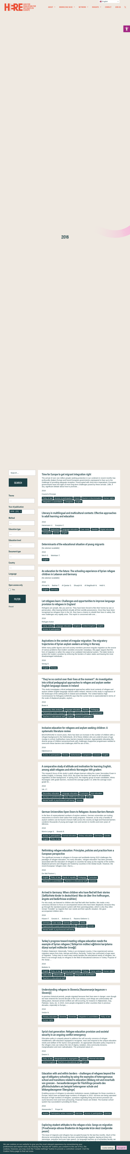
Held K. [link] (102, 161)
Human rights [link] (108, 73)
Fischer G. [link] (46, 856)
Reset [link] (11, 181)
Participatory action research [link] (54, 288)
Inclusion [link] (96, 330)
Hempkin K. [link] (46, 726)
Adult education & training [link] (103, 1037)
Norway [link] (54, 243)
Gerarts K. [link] (55, 494)
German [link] (66, 498)
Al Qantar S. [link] (66, 161)
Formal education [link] (69, 411)
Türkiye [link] (85, 546)
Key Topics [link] (71, 1128)
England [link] (77, 201)
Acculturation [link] (92, 860)
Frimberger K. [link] (47, 808)
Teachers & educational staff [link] (54, 292)
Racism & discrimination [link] (91, 73)
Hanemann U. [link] (47, 101)
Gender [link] (57, 108)
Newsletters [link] (15, 1116)
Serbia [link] (82, 498)
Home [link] (11, 1105)
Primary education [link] (50, 592)
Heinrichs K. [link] (81, 1033)
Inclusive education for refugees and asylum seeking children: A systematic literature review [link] (75, 304)
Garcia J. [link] (54, 942)
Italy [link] (99, 1079)
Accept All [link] (121, 1147)
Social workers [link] (48, 1037)
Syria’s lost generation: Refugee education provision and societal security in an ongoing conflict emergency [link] (75, 608)
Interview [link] (69, 550)
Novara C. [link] (46, 1075)
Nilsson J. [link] (46, 984)
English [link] (79, 77)
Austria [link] (45, 689)
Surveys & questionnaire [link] (52, 372)
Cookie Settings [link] (107, 1147)
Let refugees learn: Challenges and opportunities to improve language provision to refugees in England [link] (78, 177)
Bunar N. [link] (55, 984)
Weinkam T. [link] (55, 131)
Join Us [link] (118, 7)
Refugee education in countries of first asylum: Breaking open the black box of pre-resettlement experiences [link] (78, 877)
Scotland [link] (72, 815)
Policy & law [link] (47, 73)
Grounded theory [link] (81, 288)
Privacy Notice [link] (72, 1106)
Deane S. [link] (45, 630)
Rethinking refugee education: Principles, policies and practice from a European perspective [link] (78, 427)
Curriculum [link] (84, 369)
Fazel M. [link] (45, 942)
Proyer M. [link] (59, 685)
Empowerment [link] (96, 288)
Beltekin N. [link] (46, 542)
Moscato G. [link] (65, 1075)
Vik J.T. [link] (44, 365)
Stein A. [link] (63, 942)
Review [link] (85, 285)
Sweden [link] (95, 105)
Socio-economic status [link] (52, 1082)
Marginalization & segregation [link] (66, 634)
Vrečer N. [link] (45, 588)
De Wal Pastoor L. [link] (49, 449)
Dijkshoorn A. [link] (47, 326)
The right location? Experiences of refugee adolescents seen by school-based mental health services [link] (78, 918)
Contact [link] (108, 7)
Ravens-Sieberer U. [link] (81, 494)
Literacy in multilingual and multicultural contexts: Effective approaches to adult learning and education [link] (79, 89)
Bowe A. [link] (45, 281)
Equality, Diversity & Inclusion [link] (77, 1111)
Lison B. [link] (45, 766)
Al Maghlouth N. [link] (91, 161)
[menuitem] (51, 7)
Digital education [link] (106, 105)
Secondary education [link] (51, 369)
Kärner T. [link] (91, 1033)
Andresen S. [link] (66, 494)
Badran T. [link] (56, 161)
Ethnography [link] (48, 815)
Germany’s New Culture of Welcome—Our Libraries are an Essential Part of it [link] (79, 746)
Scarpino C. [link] (59, 101)
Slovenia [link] (62, 592)
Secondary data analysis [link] (52, 285)
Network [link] (83, 7)
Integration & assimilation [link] (52, 77)
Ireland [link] (70, 288)
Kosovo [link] (75, 498)
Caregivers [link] (69, 77)
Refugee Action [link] (48, 197)
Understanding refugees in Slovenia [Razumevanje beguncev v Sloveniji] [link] (74, 566)
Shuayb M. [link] (78, 161)
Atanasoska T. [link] (47, 685)
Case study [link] (84, 105)
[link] (126, 29)
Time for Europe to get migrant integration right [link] (66, 49)
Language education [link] (70, 105)
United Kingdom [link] (89, 201)
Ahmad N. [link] (46, 161)
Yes (13, 164)
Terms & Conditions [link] (74, 1108)
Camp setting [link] (48, 201)
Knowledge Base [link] (67, 7)
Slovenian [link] (72, 592)
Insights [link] (96, 7)
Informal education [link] (96, 634)
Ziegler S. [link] (101, 1033)
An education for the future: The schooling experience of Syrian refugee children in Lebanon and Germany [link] (78, 147)
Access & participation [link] (63, 73)
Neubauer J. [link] (69, 1033)
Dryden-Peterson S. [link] (49, 898)
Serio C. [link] (55, 1075)
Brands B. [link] (60, 407)
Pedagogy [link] (95, 285)
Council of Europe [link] (49, 69)
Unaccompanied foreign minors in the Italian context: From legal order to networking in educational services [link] (78, 1053)
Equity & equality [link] (69, 453)
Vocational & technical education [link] (78, 1037)
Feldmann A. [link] (47, 1033)
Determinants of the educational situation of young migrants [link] (73, 119)
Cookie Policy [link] (9, 1151)
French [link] (77, 73)
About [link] (51, 7)
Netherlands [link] (75, 330)
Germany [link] (54, 165)
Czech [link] (102, 860)
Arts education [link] (96, 369)
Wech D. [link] (45, 131)
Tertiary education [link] (85, 411)
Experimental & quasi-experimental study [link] (59, 501)
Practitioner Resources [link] (75, 1125)
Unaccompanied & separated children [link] (69, 1079)
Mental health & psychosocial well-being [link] (58, 375)
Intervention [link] (91, 1079)
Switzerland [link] (55, 105)
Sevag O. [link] (45, 239)
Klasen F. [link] (45, 494)
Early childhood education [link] (74, 372)
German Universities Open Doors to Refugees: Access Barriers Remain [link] (78, 386)
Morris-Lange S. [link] (48, 407)
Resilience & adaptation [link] (52, 950)
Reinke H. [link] (58, 1033)
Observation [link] (58, 550)
